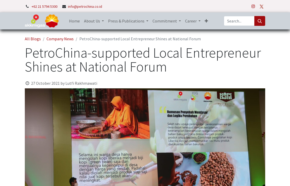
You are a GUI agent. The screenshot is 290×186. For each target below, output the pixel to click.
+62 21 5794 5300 (45, 6)
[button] (206, 21)
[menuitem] (74, 21)
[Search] (259, 21)
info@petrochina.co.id (85, 6)
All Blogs (33, 38)
